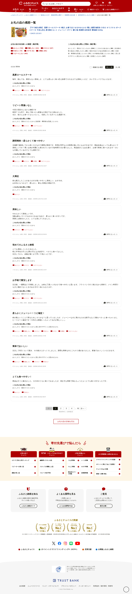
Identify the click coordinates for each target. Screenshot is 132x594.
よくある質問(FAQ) (66, 506)
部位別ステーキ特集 (72, 473)
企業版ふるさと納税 (106, 549)
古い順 (118, 67)
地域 (33, 10)
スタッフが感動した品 (46, 466)
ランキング (44, 9)
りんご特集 (71, 466)
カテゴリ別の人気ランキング (20, 460)
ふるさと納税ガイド (28, 506)
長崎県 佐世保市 (36, 33)
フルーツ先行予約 (45, 473)
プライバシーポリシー (68, 586)
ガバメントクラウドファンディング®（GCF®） (59, 549)
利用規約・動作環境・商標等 (103, 586)
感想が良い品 (16, 473)
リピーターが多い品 (18, 466)
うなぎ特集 (71, 460)
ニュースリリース (34, 586)
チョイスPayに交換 (102, 469)
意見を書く (103, 506)
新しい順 (109, 67)
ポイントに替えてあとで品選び (105, 464)
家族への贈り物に (101, 474)
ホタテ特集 (84, 466)
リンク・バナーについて (50, 586)
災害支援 (88, 549)
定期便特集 (84, 473)
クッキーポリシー (85, 586)
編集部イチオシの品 (46, 460)
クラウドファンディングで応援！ (106, 459)
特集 (69, 9)
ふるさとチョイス (28, 549)
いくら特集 (84, 460)
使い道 (79, 10)
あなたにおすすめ (58, 9)
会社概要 (22, 586)
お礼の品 (19, 10)
